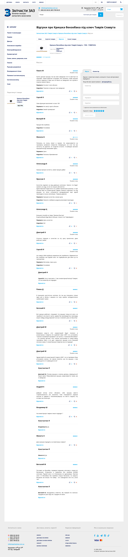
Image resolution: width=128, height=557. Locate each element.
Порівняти (119, 15)
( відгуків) (46, 57)
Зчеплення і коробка (14, 45)
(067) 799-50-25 (55, 10)
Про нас (67, 535)
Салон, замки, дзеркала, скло (17, 58)
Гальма (9, 62)
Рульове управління (14, 67)
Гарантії (39, 543)
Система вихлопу (13, 79)
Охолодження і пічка (14, 71)
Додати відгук (89, 115)
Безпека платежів (42, 545)
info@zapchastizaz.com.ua (49, 8)
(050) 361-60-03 (45, 10)
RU (102, 2)
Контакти (26, 2)
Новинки (67, 545)
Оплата (18, 2)
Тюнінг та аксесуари (14, 33)
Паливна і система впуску (16, 75)
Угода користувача (71, 543)
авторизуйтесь (107, 82)
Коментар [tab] (96, 71)
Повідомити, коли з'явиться (60, 50)
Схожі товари (71, 39)
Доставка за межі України (44, 540)
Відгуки (61, 39)
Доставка (9, 2)
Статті (34, 2)
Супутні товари (50, 39)
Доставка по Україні (42, 537)
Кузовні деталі (12, 54)
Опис (40, 39)
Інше (8, 84)
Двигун (9, 41)
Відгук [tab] (87, 71)
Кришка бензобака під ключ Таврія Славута (23, 100)
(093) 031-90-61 (14, 539)
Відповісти (39, 91)
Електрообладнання (14, 50)
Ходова (9, 37)
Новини (41, 2)
